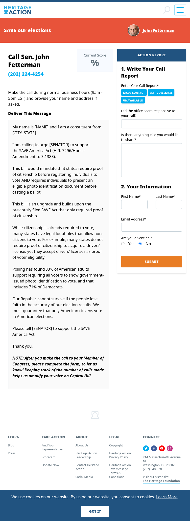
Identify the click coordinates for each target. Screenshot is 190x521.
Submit (152, 263)
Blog (11, 447)
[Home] (17, 10)
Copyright (116, 447)
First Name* (131, 198)
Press (11, 455)
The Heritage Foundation (161, 482)
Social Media (84, 478)
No (148, 245)
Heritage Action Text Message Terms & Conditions (120, 472)
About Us (81, 447)
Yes (131, 245)
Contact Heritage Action (87, 468)
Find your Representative (52, 449)
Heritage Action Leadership (86, 457)
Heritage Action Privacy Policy (120, 457)
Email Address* (133, 221)
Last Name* (165, 198)
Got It (95, 511)
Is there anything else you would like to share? (151, 138)
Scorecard (48, 459)
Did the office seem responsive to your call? (148, 115)
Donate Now (50, 466)
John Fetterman (158, 32)
